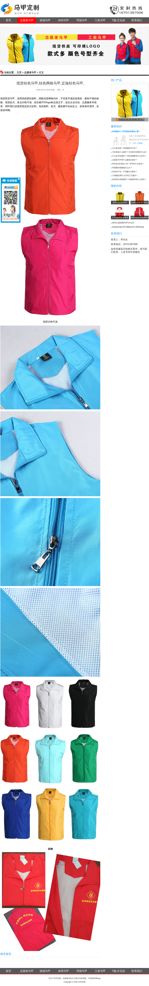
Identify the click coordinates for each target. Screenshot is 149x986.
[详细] (140, 143)
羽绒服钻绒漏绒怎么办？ (122, 168)
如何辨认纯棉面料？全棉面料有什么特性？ (129, 179)
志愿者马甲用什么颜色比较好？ (124, 160)
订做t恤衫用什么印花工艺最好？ (125, 175)
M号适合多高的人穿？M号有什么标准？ (128, 164)
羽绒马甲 (81, 20)
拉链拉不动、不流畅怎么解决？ (124, 172)
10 (143, 120)
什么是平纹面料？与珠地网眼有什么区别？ (129, 156)
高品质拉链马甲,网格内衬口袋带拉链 (128, 227)
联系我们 (136, 20)
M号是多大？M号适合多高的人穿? (126, 131)
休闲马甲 (63, 20)
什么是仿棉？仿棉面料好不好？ (124, 148)
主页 (19, 72)
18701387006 (130, 244)
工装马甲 (100, 20)
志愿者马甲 (27, 20)
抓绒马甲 (45, 20)
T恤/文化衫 (118, 20)
